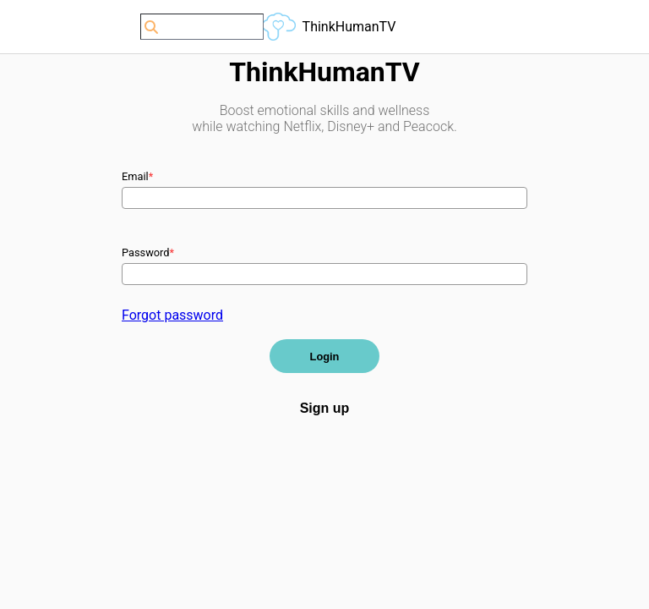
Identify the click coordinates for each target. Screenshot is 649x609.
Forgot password (172, 315)
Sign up (325, 408)
